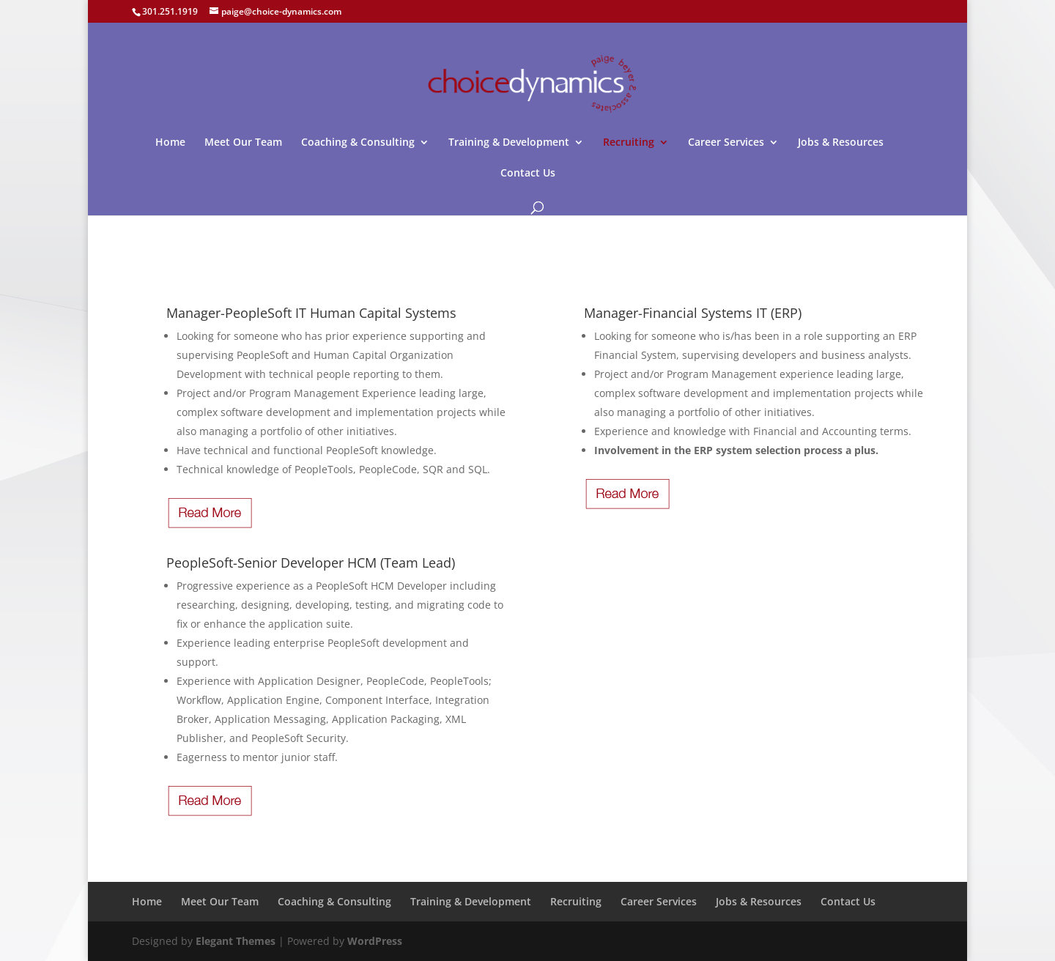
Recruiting (628, 143)
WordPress (374, 941)
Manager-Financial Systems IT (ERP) (693, 313)
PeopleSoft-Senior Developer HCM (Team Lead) (310, 562)
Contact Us (527, 173)
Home (170, 143)
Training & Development (508, 143)
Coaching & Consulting (358, 143)
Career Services (726, 143)
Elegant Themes (235, 941)
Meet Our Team (243, 143)
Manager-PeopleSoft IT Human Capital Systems (311, 313)
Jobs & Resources (841, 143)
